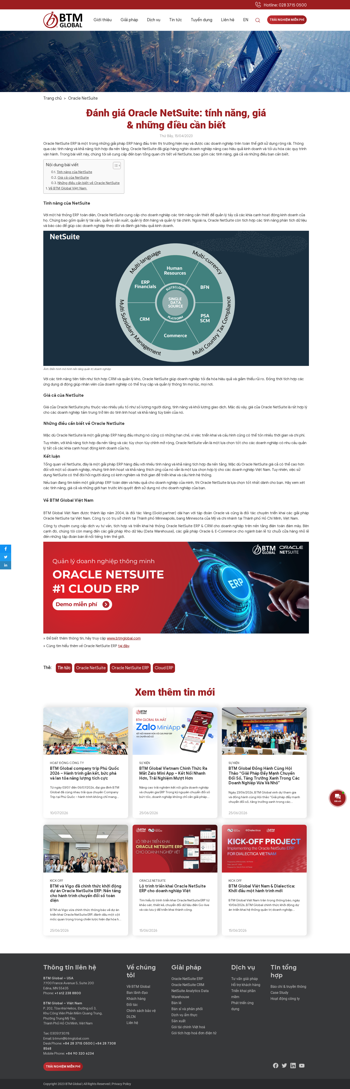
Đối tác (132, 1005)
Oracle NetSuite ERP (130, 667)
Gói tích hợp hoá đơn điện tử (194, 1033)
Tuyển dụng (201, 19)
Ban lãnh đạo (137, 992)
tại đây (123, 646)
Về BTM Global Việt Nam (67, 188)
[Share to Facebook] (5, 549)
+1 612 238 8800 (68, 993)
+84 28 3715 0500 (78, 1043)
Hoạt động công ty (285, 999)
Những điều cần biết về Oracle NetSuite (89, 183)
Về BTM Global (138, 986)
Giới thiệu (103, 19)
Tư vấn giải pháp (244, 979)
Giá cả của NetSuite (73, 177)
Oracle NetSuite (91, 667)
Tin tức (175, 19)
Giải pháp (129, 19)
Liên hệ (227, 19)
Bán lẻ (176, 1003)
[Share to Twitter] (5, 557)
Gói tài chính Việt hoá (188, 1027)
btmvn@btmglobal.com (71, 1039)
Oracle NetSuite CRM (187, 985)
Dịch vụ (153, 19)
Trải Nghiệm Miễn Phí (63, 1066)
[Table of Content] (117, 165)
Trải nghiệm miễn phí (287, 20)
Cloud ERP (164, 667)
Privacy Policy (121, 1084)
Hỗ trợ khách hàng (245, 985)
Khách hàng (136, 999)
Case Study (279, 992)
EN (245, 19)
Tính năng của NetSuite (74, 172)
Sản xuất (178, 1021)
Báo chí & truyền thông (288, 986)
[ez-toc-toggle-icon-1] (115, 165)
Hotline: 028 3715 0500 (285, 5)
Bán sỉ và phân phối (187, 1009)
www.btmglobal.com (124, 638)
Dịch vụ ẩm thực (184, 1015)
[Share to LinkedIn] (5, 565)
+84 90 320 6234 (80, 1053)
